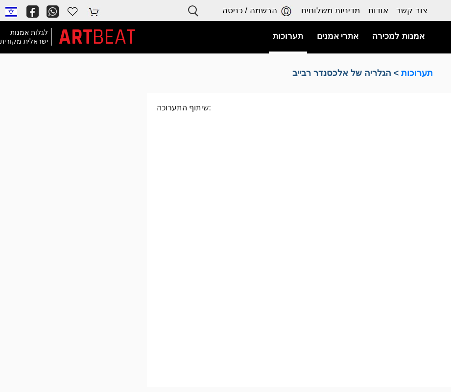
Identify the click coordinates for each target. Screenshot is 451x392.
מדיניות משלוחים (331, 10)
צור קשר (411, 10)
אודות (378, 10)
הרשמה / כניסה (257, 11)
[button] (11, 11)
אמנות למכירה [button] (398, 36)
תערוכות (417, 73)
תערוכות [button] (288, 36)
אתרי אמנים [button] (338, 36)
